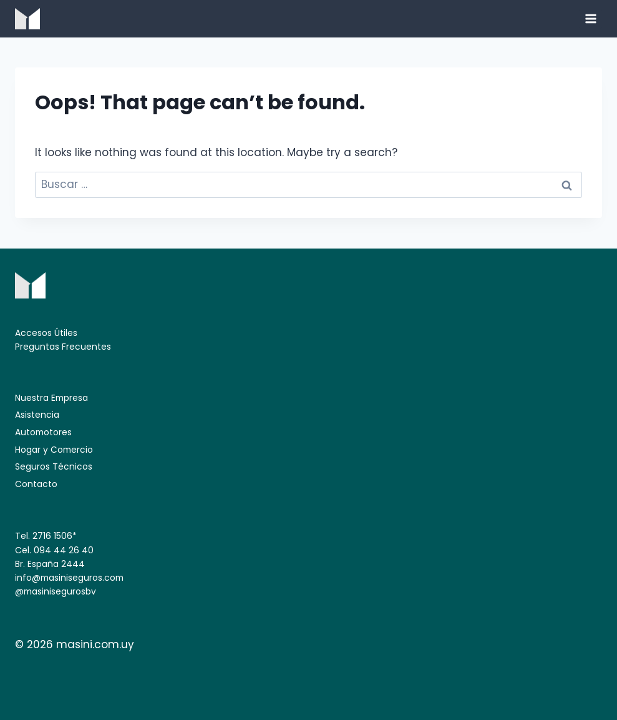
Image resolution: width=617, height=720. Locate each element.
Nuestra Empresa (51, 398)
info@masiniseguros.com (69, 577)
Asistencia (37, 414)
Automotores (43, 432)
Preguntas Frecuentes (63, 346)
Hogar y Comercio (54, 449)
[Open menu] (590, 18)
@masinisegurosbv (55, 591)
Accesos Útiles (46, 333)
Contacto (36, 484)
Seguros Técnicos (53, 466)
